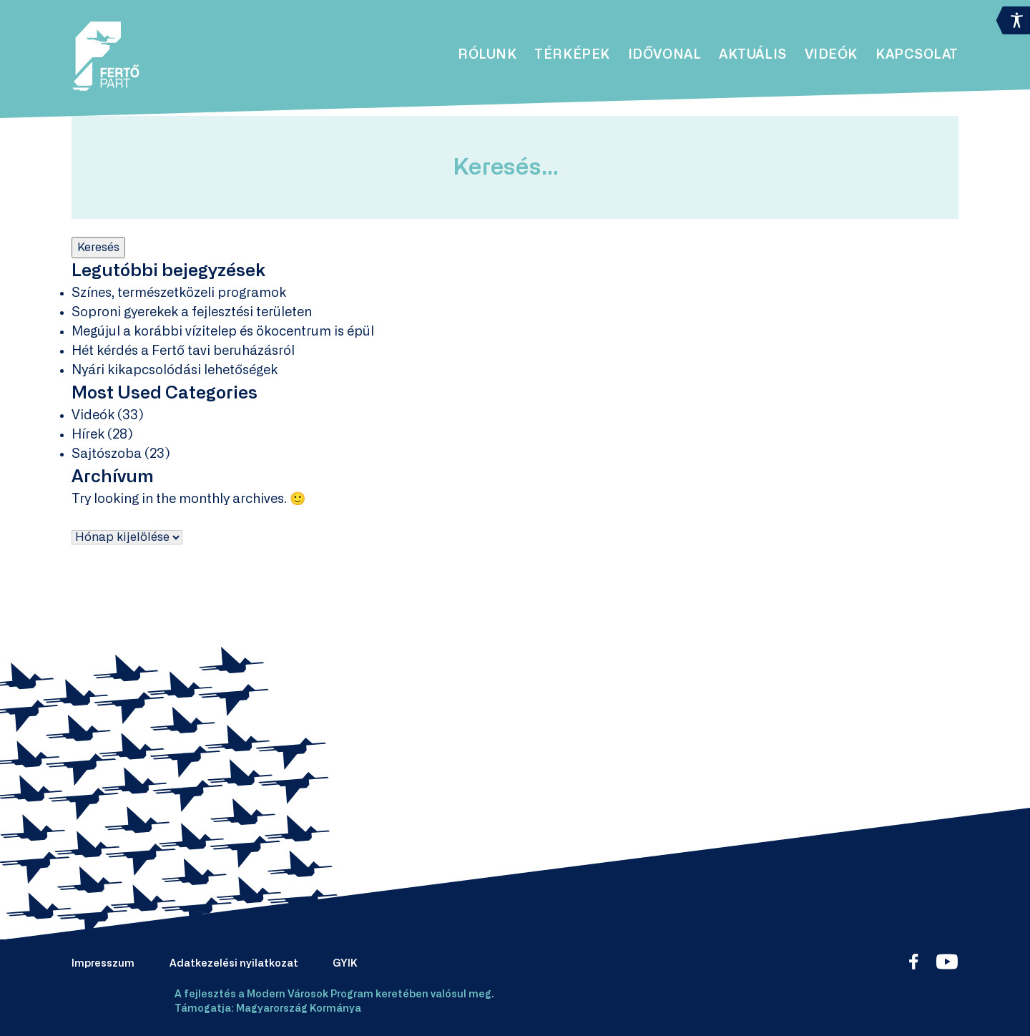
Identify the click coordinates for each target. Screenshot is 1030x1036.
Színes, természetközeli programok (179, 293)
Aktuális (752, 55)
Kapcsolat (917, 55)
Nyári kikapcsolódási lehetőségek (175, 370)
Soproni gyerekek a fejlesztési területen (192, 312)
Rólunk (487, 55)
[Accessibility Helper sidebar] (1013, 17)
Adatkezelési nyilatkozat (234, 964)
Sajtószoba (107, 454)
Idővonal (664, 55)
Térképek (571, 55)
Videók (831, 55)
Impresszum (103, 964)
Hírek (88, 435)
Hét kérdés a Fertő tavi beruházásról (183, 351)
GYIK (345, 964)
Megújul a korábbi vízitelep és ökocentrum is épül (223, 332)
